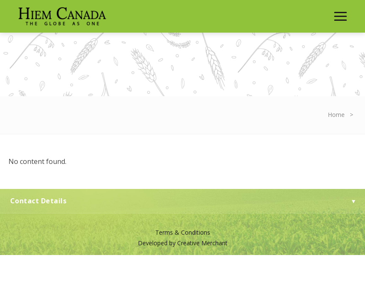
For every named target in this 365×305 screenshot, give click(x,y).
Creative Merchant (202, 243)
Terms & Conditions (182, 232)
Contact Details (182, 200)
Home (336, 115)
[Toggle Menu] (340, 16)
